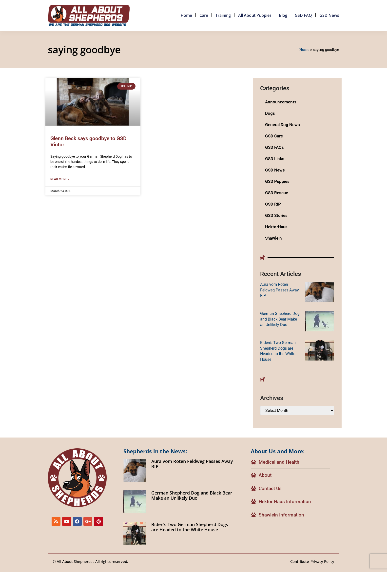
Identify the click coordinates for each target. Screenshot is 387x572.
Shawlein (273, 238)
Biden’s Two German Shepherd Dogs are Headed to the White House (189, 527)
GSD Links (274, 158)
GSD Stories (276, 215)
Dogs (270, 113)
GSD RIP (273, 204)
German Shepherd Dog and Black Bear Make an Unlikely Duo (280, 319)
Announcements (280, 101)
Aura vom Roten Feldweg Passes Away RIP (279, 290)
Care (203, 15)
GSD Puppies (277, 181)
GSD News (329, 15)
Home (186, 15)
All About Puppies (254, 15)
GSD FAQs (274, 147)
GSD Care (274, 135)
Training (223, 15)
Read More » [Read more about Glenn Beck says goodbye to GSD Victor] (59, 179)
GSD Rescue (276, 192)
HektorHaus (276, 226)
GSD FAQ (303, 15)
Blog (283, 15)
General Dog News (282, 124)
